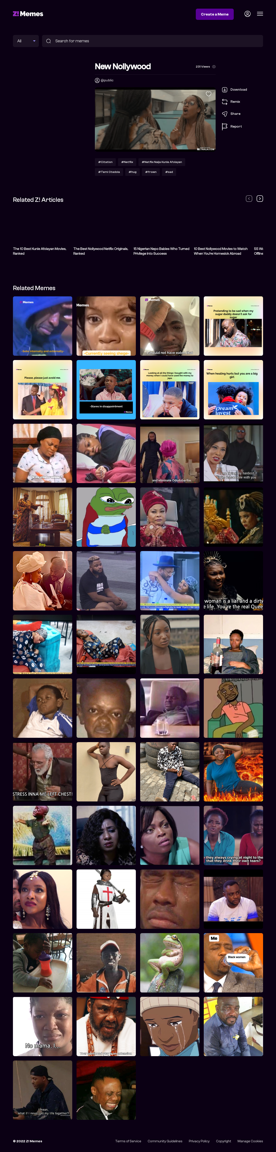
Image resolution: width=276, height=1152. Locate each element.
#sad (169, 172)
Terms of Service (128, 1141)
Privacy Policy (199, 1141)
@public (107, 80)
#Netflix (127, 162)
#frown (151, 172)
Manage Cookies (250, 1141)
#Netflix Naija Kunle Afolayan (162, 162)
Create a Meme (215, 14)
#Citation (105, 162)
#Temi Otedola (109, 172)
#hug (132, 172)
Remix (231, 102)
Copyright (223, 1141)
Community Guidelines (165, 1141)
